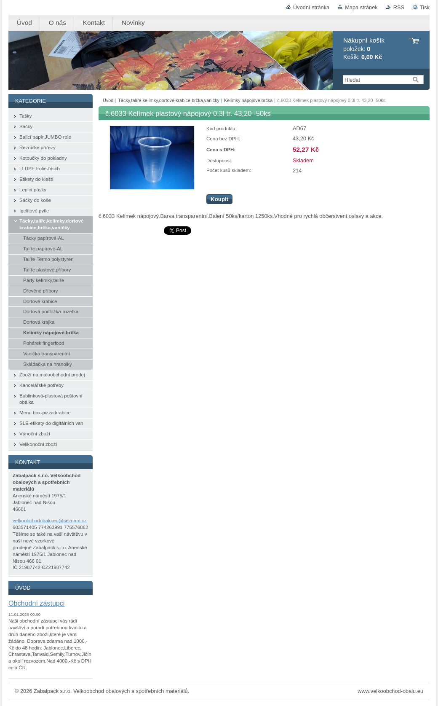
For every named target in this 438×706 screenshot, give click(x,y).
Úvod (108, 100)
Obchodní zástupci (36, 603)
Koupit (219, 199)
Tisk (425, 7)
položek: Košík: (364, 48)
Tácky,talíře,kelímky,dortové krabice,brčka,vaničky (168, 100)
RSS (398, 7)
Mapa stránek (361, 7)
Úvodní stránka (311, 7)
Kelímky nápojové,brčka (248, 100)
